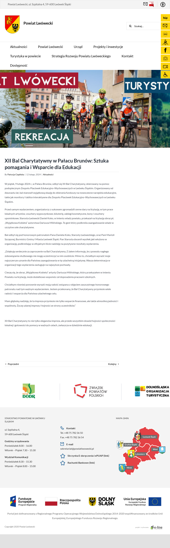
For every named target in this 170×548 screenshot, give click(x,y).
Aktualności (48, 174)
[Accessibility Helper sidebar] (162, 4)
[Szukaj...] (148, 26)
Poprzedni (13, 363)
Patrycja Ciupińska (15, 174)
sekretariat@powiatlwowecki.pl (77, 448)
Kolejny (112, 363)
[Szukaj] (130, 26)
